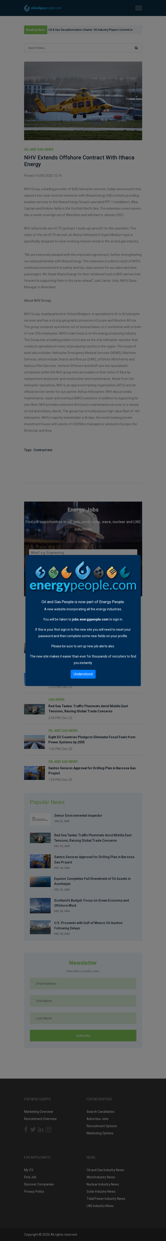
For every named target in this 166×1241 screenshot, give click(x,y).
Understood (83, 674)
